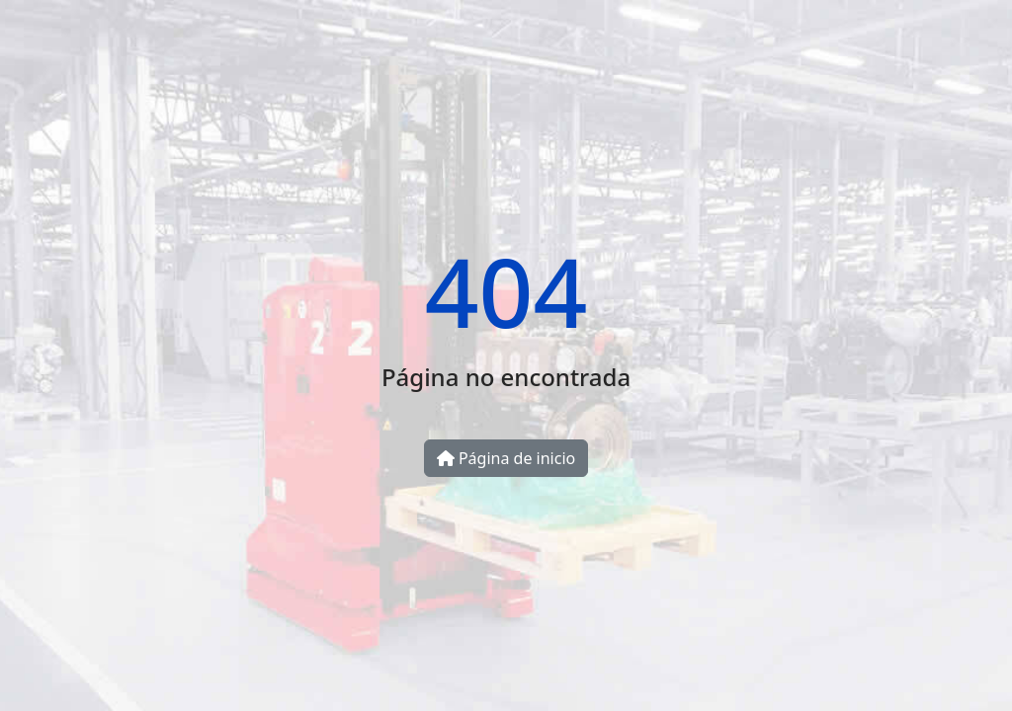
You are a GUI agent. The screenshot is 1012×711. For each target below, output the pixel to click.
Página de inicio (506, 458)
